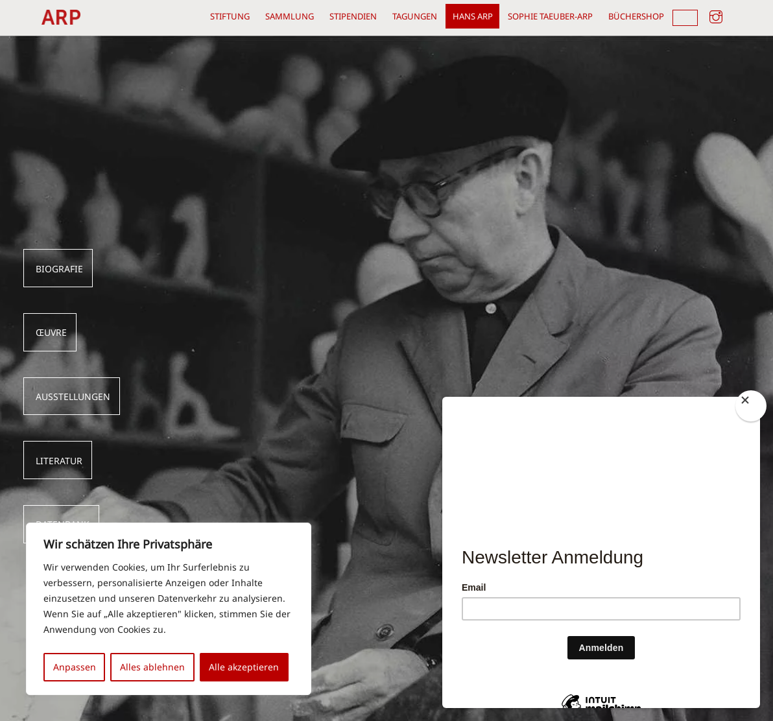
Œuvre (51, 332)
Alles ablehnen (152, 667)
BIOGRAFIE (59, 269)
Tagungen (414, 16)
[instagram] (716, 15)
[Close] (751, 405)
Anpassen (74, 667)
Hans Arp (473, 16)
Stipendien (353, 16)
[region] (168, 609)
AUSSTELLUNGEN (73, 397)
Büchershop (636, 16)
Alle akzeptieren (244, 667)
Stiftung (230, 16)
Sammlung (289, 16)
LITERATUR (59, 461)
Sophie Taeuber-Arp (550, 16)
